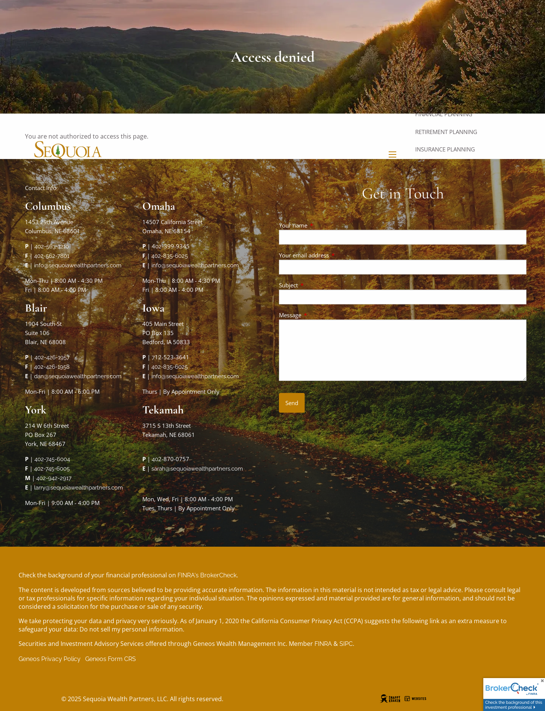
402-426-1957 (52, 357)
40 (155, 459)
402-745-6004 (52, 459)
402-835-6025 (169, 256)
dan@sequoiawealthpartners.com (77, 376)
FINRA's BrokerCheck (207, 575)
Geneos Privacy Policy (50, 659)
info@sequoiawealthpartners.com (77, 265)
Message (318, 315)
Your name (321, 225)
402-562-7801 (51, 256)
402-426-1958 (52, 366)
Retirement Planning (446, 132)
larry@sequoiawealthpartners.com (78, 487)
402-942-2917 (54, 478)
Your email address (332, 255)
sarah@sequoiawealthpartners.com (197, 468)
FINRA (323, 643)
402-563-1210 (51, 246)
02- (159, 246)
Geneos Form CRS (110, 659)
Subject (316, 285)
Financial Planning (443, 114)
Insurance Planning (445, 149)
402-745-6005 (52, 468)
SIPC (346, 643)
